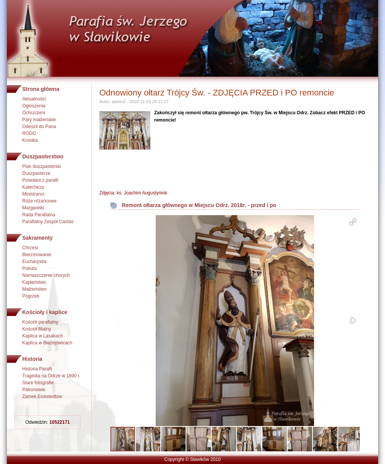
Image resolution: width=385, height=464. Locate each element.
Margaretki (33, 208)
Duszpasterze (36, 173)
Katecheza (33, 187)
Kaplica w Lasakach (42, 336)
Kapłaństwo (34, 282)
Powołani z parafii (40, 180)
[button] (353, 222)
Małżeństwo (34, 289)
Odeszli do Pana (39, 126)
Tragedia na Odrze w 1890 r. (51, 375)
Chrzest (30, 247)
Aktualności (34, 99)
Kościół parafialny (40, 322)
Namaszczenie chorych (46, 275)
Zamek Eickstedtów (42, 396)
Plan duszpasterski (41, 166)
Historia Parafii (37, 369)
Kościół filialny (36, 329)
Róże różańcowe (39, 201)
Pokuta (29, 268)
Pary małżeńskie (39, 119)
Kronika (30, 140)
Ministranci (33, 194)
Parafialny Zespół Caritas (48, 221)
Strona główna (40, 89)
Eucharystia (34, 261)
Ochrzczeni (33, 112)
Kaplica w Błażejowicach (47, 343)
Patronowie (33, 389)
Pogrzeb (30, 296)
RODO (29, 133)
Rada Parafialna (38, 214)
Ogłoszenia (33, 106)
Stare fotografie (38, 382)
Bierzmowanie (36, 254)
